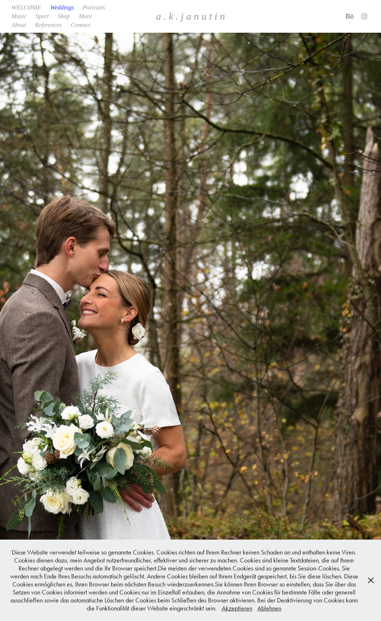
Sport (42, 16)
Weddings (62, 7)
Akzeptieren (237, 608)
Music (19, 16)
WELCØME (26, 7)
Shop (64, 16)
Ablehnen (269, 608)
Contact (80, 24)
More (85, 16)
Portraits (94, 7)
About (19, 24)
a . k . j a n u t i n (190, 16)
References (48, 24)
